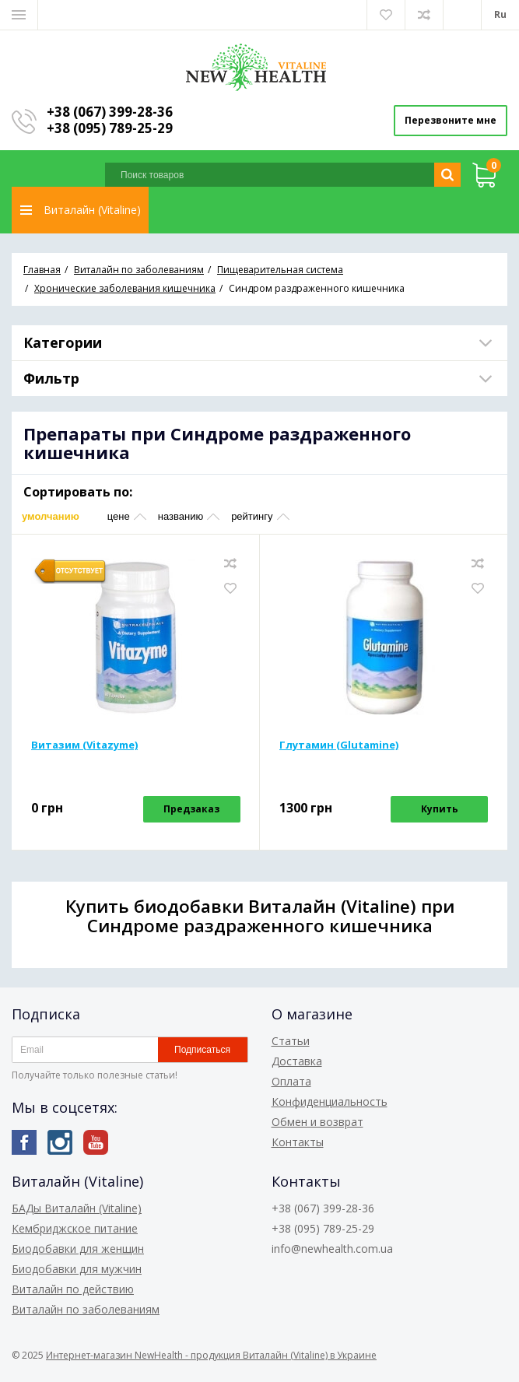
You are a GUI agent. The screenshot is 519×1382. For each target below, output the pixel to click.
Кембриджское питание (75, 1228)
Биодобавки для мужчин (77, 1268)
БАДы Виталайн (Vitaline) (77, 1208)
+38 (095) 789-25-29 (110, 128)
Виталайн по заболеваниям (86, 1309)
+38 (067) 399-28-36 (110, 112)
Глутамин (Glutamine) (338, 745)
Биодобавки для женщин (78, 1248)
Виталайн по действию (73, 1289)
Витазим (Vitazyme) (84, 745)
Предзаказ (191, 809)
